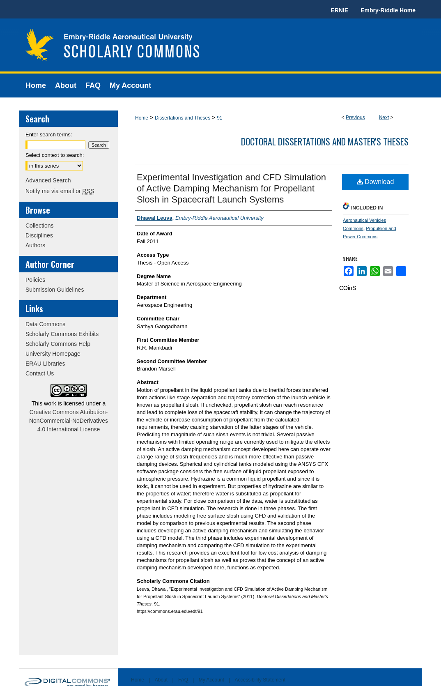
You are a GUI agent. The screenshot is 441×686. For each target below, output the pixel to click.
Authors (35, 245)
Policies (35, 279)
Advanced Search (48, 180)
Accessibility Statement (260, 680)
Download (375, 181)
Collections (39, 225)
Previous (355, 117)
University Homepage (52, 353)
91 (219, 118)
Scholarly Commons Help (57, 344)
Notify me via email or (59, 191)
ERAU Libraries (45, 363)
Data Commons (45, 324)
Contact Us (39, 373)
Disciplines (39, 235)
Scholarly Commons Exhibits (62, 334)
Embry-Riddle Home (388, 10)
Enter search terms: (48, 134)
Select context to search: (54, 155)
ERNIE (339, 10)
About (161, 680)
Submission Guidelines (54, 289)
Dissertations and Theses (182, 118)
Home (141, 118)
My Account (211, 680)
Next (384, 117)
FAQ (183, 680)
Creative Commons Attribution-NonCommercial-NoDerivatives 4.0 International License (68, 421)
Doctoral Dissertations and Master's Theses (325, 141)
